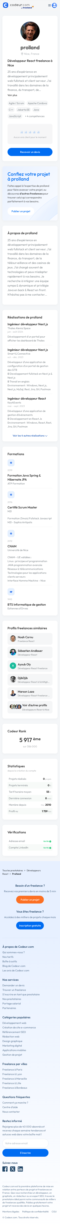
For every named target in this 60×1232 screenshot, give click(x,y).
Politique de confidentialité (35, 1211)
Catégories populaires (16, 1017)
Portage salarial (11, 1003)
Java (36, 109)
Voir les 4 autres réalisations (30, 435)
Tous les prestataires (12, 870)
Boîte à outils (9, 961)
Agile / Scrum (16, 103)
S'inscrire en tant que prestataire (21, 994)
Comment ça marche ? (15, 1102)
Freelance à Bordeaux (14, 1087)
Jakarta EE (23, 109)
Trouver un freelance (14, 989)
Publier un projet (21, 211)
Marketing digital (12, 1045)
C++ (11, 109)
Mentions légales (10, 1211)
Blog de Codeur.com (13, 965)
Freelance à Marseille (14, 1078)
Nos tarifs (7, 956)
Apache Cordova (37, 103)
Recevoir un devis (30, 152)
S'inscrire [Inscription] (25, 1152)
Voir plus (12, 95)
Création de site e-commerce (19, 1027)
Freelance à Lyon (12, 1074)
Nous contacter (11, 1111)
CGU (54, 1211)
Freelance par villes (14, 1064)
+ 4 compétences (34, 116)
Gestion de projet (12, 1054)
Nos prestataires (11, 999)
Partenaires (9, 1008)
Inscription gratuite (30, 925)
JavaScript (15, 116)
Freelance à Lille (11, 1083)
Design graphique (12, 1041)
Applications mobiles (14, 1050)
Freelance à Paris (12, 1069)
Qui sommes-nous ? (13, 952)
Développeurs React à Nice (35, 709)
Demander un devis (13, 985)
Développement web (14, 1023)
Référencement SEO (14, 1032)
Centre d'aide (10, 1107)
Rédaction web (10, 1036)
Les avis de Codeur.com (15, 970)
